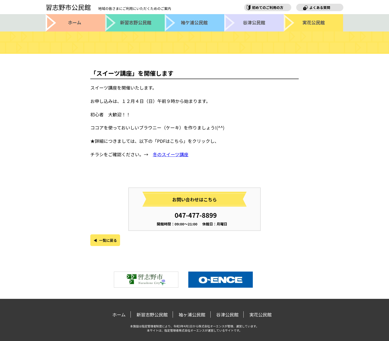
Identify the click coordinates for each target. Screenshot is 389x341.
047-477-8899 (196, 214)
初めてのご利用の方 (267, 7)
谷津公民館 (227, 314)
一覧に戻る (108, 240)
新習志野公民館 (152, 314)
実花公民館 (260, 314)
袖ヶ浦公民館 (192, 314)
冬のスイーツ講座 (171, 154)
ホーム (119, 314)
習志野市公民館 (108, 7)
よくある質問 (319, 7)
